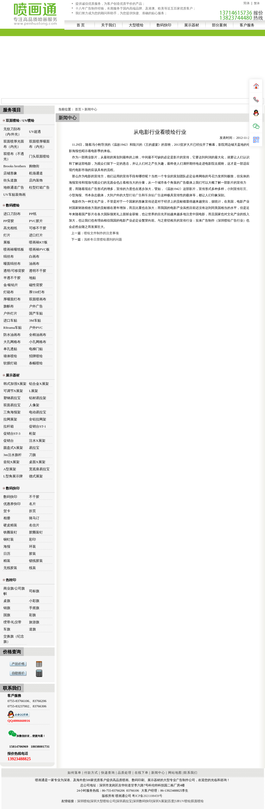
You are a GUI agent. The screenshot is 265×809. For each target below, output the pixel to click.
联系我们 (190, 772)
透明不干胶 (37, 271)
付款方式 (91, 772)
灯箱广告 (135, 195)
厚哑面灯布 (12, 299)
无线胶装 (10, 568)
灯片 (6, 235)
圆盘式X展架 (13, 448)
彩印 (32, 539)
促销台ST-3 (11, 433)
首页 (78, 109)
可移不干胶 (37, 228)
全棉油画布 (37, 335)
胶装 (32, 554)
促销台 (8, 441)
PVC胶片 (36, 221)
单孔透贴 (10, 349)
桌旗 (6, 601)
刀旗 (32, 455)
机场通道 (36, 173)
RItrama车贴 (12, 328)
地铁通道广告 (13, 187)
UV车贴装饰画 (14, 195)
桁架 (32, 433)
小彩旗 (34, 601)
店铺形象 (10, 173)
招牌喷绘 (36, 356)
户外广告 (36, 306)
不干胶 (34, 497)
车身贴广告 (153, 195)
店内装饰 (36, 180)
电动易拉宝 (37, 412)
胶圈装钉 (36, 532)
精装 (6, 561)
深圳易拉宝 (124, 801)
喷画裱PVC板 (39, 249)
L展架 (33, 391)
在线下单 (141, 772)
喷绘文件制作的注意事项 (101, 233)
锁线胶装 (36, 561)
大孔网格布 (12, 342)
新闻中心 (90, 109)
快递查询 (108, 772)
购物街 (34, 166)
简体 (246, 3)
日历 (6, 554)
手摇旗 (34, 608)
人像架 (34, 405)
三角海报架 (12, 412)
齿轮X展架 (11, 462)
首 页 (81, 25)
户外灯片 (10, 313)
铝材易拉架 (37, 398)
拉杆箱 (8, 426)
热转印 (9, 580)
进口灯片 (36, 235)
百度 (171, 801)
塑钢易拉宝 (12, 398)
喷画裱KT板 (38, 242)
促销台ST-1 (37, 426)
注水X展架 (37, 441)
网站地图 (175, 772)
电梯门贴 (36, 349)
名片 (32, 504)
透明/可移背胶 (14, 271)
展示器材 (191, 25)
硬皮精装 (10, 525)
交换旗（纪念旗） (13, 639)
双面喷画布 (37, 299)
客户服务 (247, 25)
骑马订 (34, 518)
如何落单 (74, 772)
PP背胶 (8, 221)
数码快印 (164, 25)
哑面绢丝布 (12, 264)
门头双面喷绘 (39, 156)
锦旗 (6, 608)
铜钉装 (8, 539)
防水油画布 (12, 335)
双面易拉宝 (12, 405)
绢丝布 (8, 256)
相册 (6, 518)
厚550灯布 (37, 292)
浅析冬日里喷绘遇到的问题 (103, 239)
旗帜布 (8, 306)
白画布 (34, 256)
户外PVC (36, 328)
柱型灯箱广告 (39, 187)
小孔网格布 (37, 342)
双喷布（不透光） (13, 156)
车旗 (6, 629)
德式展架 (36, 476)
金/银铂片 (10, 285)
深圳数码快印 (142, 801)
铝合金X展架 (39, 384)
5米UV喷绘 (183, 801)
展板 (6, 242)
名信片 (34, 525)
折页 (32, 511)
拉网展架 (10, 419)
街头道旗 (10, 180)
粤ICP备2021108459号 (147, 796)
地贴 (32, 278)
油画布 (34, 264)
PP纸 (32, 214)
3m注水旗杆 (12, 455)
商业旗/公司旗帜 (14, 591)
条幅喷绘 (36, 363)
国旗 (6, 615)
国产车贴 (36, 313)
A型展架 (9, 469)
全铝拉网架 (37, 419)
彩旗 (32, 615)
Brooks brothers (14, 166)
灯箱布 (8, 292)
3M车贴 (35, 320)
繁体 (257, 3)
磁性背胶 (36, 285)
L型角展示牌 (13, 476)
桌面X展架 (37, 462)
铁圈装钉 (10, 532)
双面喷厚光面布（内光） (13, 144)
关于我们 (108, 25)
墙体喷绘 (10, 356)
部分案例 (219, 25)
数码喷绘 (11, 205)
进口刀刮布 (12, 214)
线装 (32, 568)
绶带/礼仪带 (12, 622)
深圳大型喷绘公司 (103, 801)
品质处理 (124, 772)
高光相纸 (10, 228)
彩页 (243, 189)
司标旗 (34, 591)
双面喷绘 (197, 801)
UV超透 (35, 132)
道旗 (32, 629)
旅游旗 (34, 622)
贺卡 (6, 511)
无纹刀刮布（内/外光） (12, 131)
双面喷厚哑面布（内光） (39, 144)
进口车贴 (10, 320)
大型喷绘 (136, 25)
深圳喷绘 (83, 801)
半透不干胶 (12, 278)
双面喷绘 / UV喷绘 (18, 120)
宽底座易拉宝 (39, 469)
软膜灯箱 (10, 363)
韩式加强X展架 (15, 384)
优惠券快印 (12, 504)
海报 (6, 546)
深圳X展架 (159, 801)
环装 (32, 546)
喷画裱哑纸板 (13, 249)
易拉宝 (34, 448)
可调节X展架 (13, 391)
